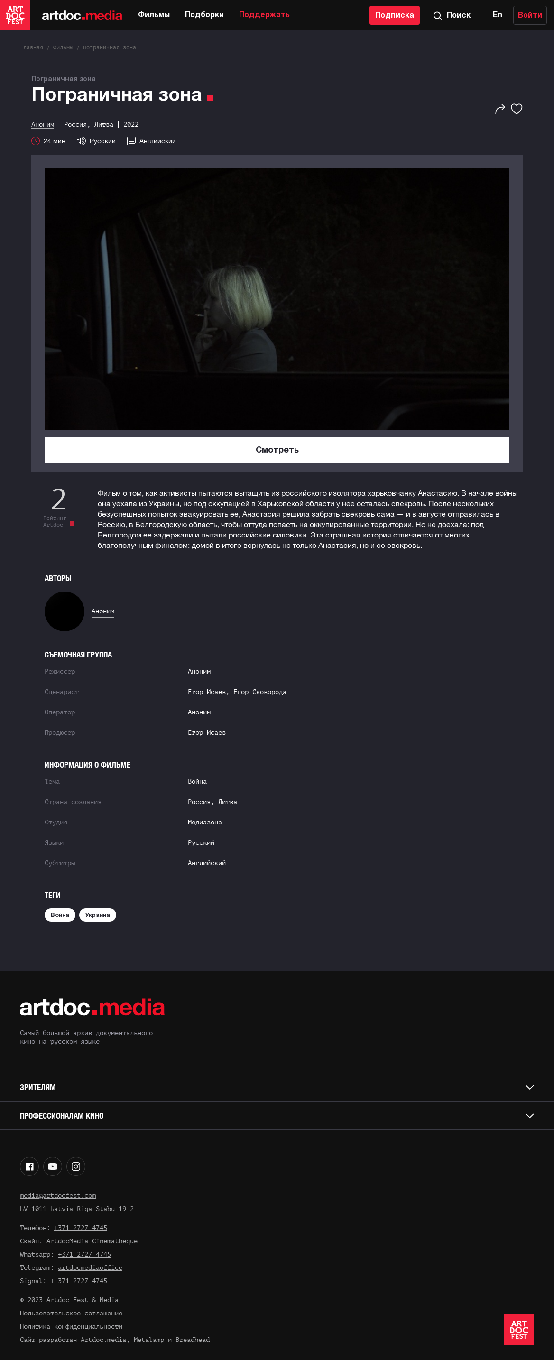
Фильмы (154, 15)
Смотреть (277, 450)
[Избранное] (517, 109)
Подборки (204, 15)
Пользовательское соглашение (71, 1313)
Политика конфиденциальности (71, 1326)
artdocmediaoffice (90, 1267)
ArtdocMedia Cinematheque (92, 1241)
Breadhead (192, 1339)
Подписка (394, 15)
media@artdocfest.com (58, 1195)
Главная (31, 47)
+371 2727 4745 (80, 1227)
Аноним (103, 611)
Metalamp (149, 1339)
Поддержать (264, 15)
